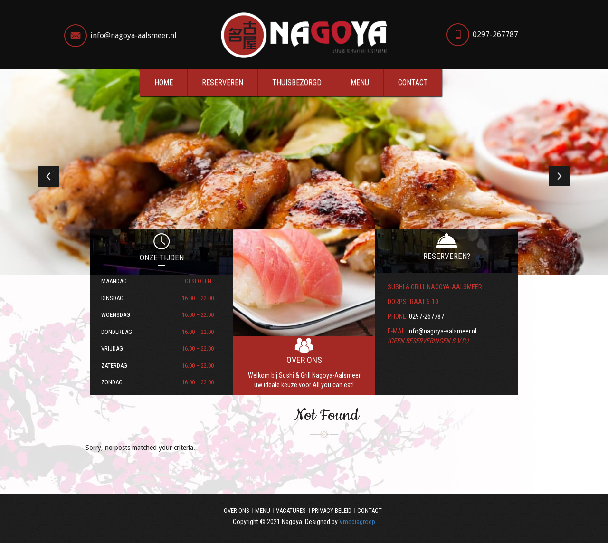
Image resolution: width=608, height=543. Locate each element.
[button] (45, 172)
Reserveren (222, 82)
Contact (413, 82)
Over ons (236, 510)
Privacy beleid (332, 510)
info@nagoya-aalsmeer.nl (133, 35)
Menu (360, 82)
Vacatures (291, 510)
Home (163, 82)
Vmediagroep (357, 521)
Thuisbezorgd (297, 82)
